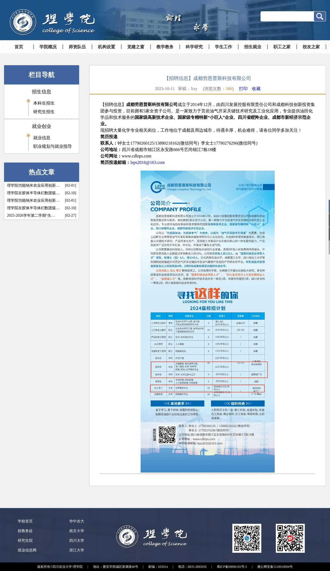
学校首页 (25, 521)
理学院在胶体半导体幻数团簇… (33, 193)
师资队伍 (77, 47)
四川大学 (76, 541)
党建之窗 (135, 47)
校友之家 (311, 47)
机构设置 (106, 47)
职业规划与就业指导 (52, 146)
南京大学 (76, 531)
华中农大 (76, 521)
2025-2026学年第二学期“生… (31, 215)
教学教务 (165, 47)
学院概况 (48, 47)
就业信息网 (27, 550)
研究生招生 (44, 111)
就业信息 (41, 137)
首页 (18, 47)
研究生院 (25, 541)
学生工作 (223, 47)
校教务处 (25, 531)
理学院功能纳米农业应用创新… (33, 185)
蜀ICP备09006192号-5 (232, 567)
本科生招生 (44, 103)
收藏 (256, 88)
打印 (243, 88)
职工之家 (282, 47)
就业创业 (41, 126)
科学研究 (194, 47)
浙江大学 (76, 550)
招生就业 (252, 47)
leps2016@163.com (147, 162)
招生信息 (41, 91)
